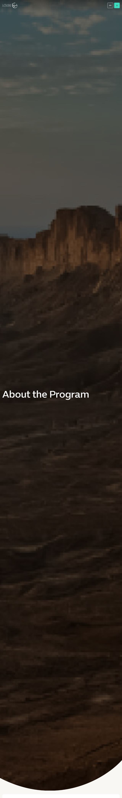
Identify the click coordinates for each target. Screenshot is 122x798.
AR (110, 5)
